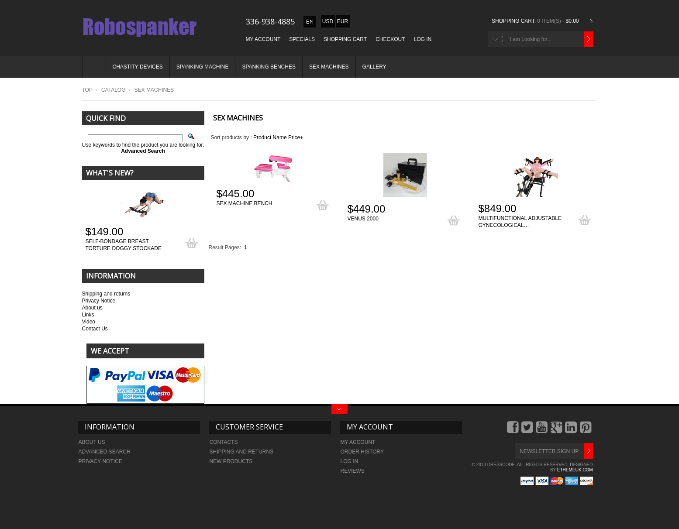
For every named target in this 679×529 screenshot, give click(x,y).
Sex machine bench (244, 203)
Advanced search (105, 452)
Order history (362, 452)
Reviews (353, 471)
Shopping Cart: (514, 21)
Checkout (390, 39)
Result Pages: (225, 247)
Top (87, 90)
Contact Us (95, 329)
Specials (302, 39)
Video (88, 322)
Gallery (374, 67)
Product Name (270, 137)
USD (327, 21)
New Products (231, 461)
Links (88, 315)
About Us (92, 442)
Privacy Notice (99, 301)
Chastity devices (138, 67)
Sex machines (329, 67)
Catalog (113, 90)
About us (92, 308)
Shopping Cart (345, 39)
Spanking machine (202, 67)
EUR (342, 21)
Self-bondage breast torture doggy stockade (124, 244)
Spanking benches (268, 67)
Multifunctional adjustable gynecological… (520, 221)
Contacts (224, 442)
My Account (263, 39)
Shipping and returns (106, 294)
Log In (422, 39)
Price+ (295, 137)
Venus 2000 (363, 219)
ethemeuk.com (575, 469)
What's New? (110, 173)
